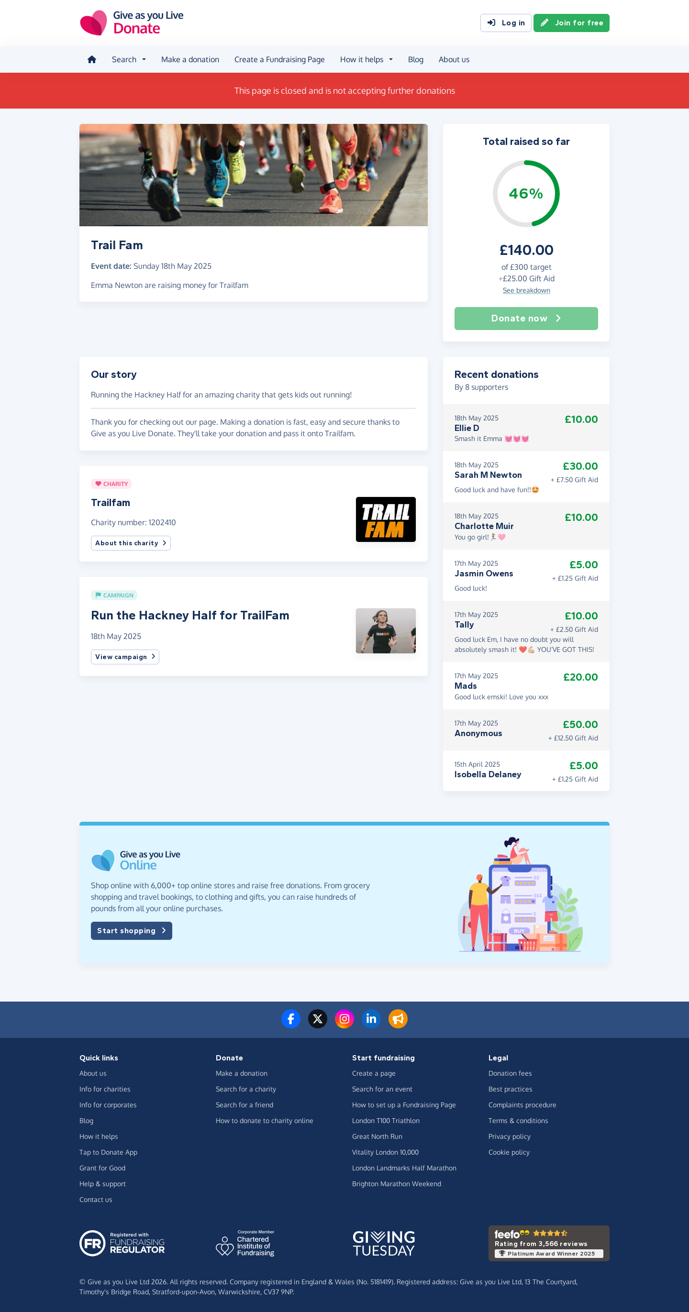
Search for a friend (244, 1105)
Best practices (511, 1089)
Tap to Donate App (108, 1152)
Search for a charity (246, 1089)
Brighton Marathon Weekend (396, 1184)
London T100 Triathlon (386, 1120)
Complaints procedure (522, 1105)
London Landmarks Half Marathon (404, 1168)
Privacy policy (510, 1136)
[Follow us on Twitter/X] (317, 1024)
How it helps (98, 1136)
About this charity (131, 543)
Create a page (374, 1073)
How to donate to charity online (264, 1120)
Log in (506, 23)
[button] (386, 518)
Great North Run (377, 1136)
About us (454, 59)
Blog (415, 59)
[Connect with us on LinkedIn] (371, 1024)
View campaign (125, 657)
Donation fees (510, 1073)
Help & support (102, 1184)
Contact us (95, 1199)
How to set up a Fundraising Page (404, 1105)
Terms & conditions (518, 1120)
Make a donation (190, 59)
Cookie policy (509, 1152)
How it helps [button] (361, 59)
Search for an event (382, 1089)
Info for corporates (108, 1105)
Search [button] (124, 59)
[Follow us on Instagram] (344, 1024)
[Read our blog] (398, 1024)
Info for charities (105, 1089)
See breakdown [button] (526, 290)
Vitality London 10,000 (385, 1152)
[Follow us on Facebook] (290, 1024)
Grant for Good (102, 1168)
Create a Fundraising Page (279, 59)
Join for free (572, 23)
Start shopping (131, 931)
